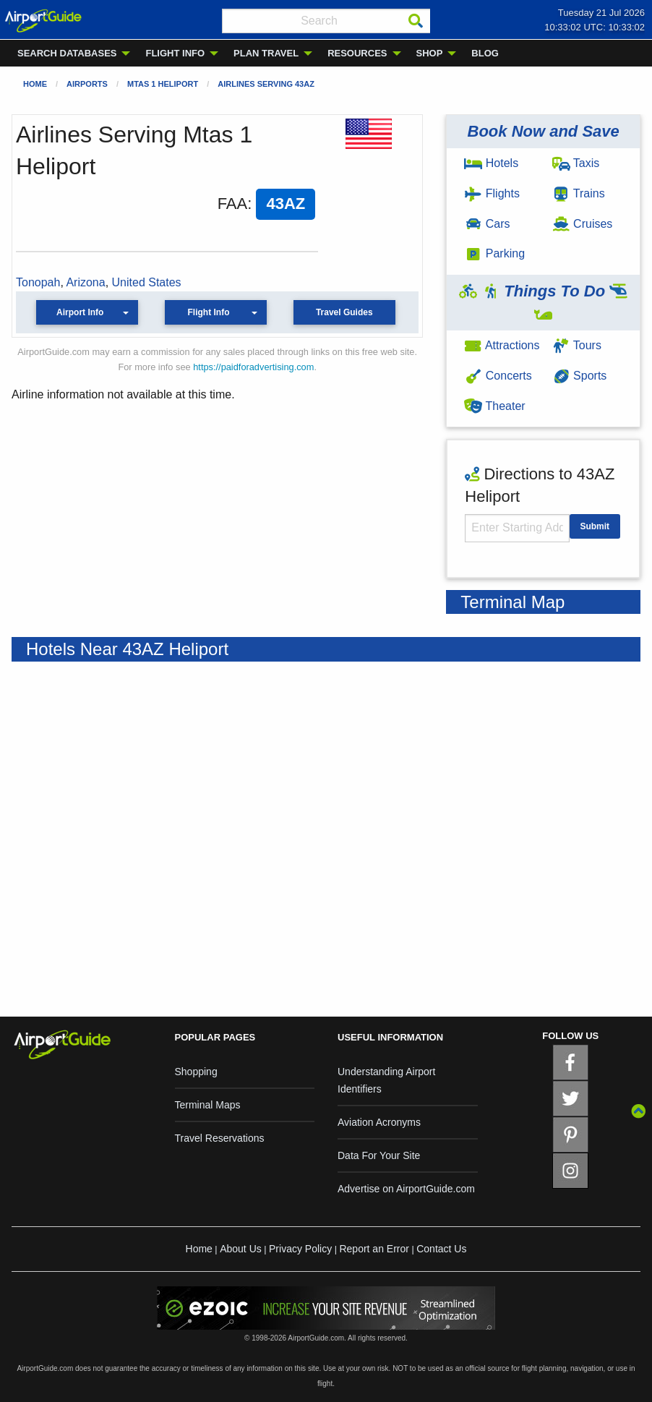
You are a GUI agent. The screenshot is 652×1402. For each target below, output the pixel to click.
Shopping (196, 1071)
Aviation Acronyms (379, 1122)
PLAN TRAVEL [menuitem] (266, 53)
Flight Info (208, 312)
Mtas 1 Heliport (162, 84)
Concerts (497, 375)
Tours (576, 345)
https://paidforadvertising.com (253, 367)
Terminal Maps (208, 1105)
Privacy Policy (300, 1248)
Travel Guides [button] (344, 312)
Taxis (576, 163)
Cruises (582, 224)
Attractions (501, 345)
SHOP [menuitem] (429, 53)
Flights (492, 193)
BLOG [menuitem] (485, 53)
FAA (233, 204)
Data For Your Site (379, 1155)
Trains (578, 193)
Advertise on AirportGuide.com (406, 1188)
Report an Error (373, 1248)
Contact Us (441, 1248)
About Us (241, 1248)
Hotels (491, 163)
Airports (87, 84)
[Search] (415, 21)
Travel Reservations (220, 1138)
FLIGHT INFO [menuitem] (175, 53)
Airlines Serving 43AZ (266, 84)
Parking (494, 253)
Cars (487, 224)
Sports (579, 375)
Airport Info (79, 312)
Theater (494, 406)
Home (35, 84)
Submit (594, 526)
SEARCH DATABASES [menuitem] (66, 53)
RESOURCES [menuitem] (357, 53)
